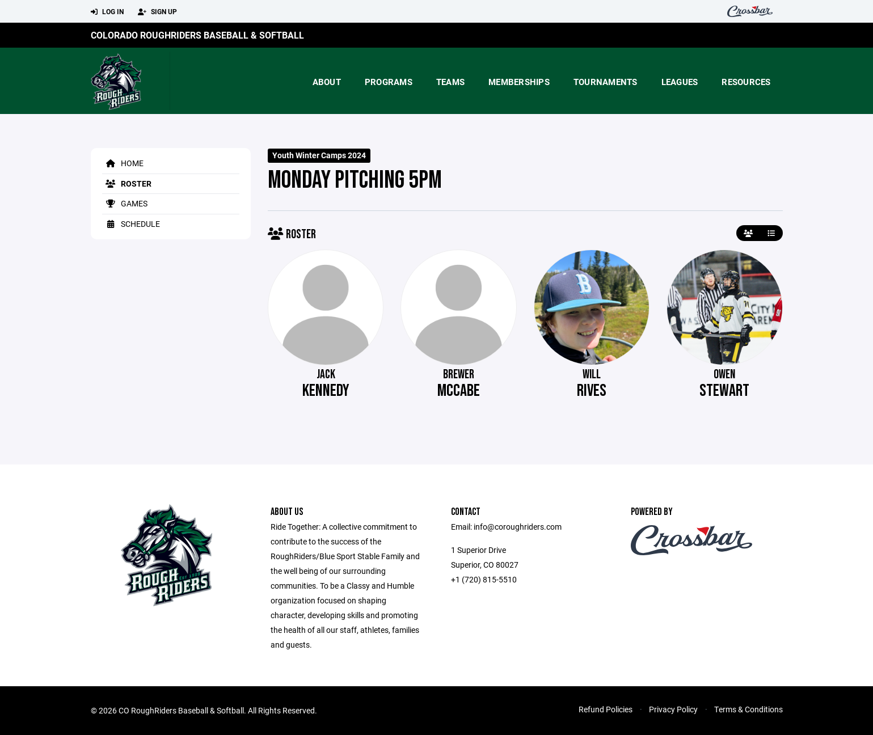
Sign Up (157, 12)
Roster (126, 183)
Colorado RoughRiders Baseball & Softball (197, 35)
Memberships (519, 81)
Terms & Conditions (748, 709)
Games (124, 203)
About (327, 81)
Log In (107, 12)
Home (123, 163)
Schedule (131, 223)
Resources (746, 81)
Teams (450, 81)
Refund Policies (605, 709)
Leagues (679, 81)
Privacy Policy (673, 709)
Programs (388, 81)
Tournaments (605, 81)
